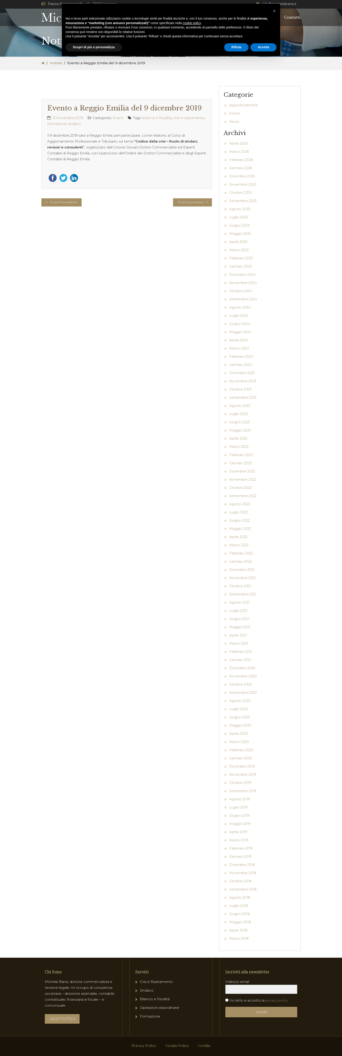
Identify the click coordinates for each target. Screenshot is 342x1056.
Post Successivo (191, 202)
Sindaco (146, 990)
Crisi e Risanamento (156, 981)
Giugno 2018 (239, 914)
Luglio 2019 (238, 807)
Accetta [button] (263, 47)
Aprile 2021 (238, 635)
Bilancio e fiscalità (155, 999)
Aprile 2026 (238, 143)
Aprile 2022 (238, 537)
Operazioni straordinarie (159, 1007)
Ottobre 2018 (240, 881)
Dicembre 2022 (242, 471)
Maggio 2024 (240, 332)
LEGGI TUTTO (62, 1019)
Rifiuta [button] (236, 47)
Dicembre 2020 (242, 668)
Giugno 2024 (239, 323)
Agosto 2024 (240, 307)
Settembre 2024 (243, 299)
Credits (204, 1046)
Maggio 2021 (239, 627)
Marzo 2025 (239, 250)
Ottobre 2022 (240, 487)
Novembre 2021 (242, 578)
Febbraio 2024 (241, 356)
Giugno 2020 (239, 717)
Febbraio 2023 (241, 455)
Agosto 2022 (239, 504)
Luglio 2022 (238, 512)
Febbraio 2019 (241, 848)
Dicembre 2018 (242, 864)
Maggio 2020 (240, 725)
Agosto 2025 (239, 209)
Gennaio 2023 (240, 463)
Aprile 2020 (238, 733)
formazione (56, 124)
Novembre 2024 (243, 283)
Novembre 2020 (243, 676)
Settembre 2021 (242, 594)
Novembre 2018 (242, 873)
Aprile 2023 (238, 438)
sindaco (74, 124)
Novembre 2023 (242, 381)
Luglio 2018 (238, 905)
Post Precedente (63, 202)
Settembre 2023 (242, 397)
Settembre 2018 (242, 889)
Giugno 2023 (239, 422)
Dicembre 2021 (241, 569)
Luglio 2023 (238, 414)
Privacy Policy (144, 1046)
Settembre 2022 (242, 496)
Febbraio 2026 (241, 160)
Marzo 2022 (239, 545)
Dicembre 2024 (242, 274)
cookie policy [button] (192, 23)
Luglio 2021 (238, 610)
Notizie (56, 63)
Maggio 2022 (240, 528)
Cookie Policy (177, 1046)
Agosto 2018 (239, 897)
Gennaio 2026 (240, 168)
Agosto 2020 (240, 701)
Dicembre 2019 (242, 766)
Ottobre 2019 (240, 783)
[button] (274, 11)
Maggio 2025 (240, 233)
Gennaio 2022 (240, 561)
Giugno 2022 (239, 520)
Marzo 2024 (239, 348)
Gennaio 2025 (240, 266)
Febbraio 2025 (241, 258)
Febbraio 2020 (241, 750)
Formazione (150, 1016)
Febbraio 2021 (240, 651)
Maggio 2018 (240, 922)
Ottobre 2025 (240, 192)
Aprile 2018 (238, 930)
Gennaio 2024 (240, 364)
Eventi (118, 118)
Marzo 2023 (239, 446)
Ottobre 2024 (240, 291)
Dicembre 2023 (242, 373)
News (234, 121)
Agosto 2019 (239, 799)
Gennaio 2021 (240, 660)
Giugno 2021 (239, 619)
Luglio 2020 (238, 709)
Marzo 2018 (239, 938)
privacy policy (276, 1000)
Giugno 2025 (239, 225)
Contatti (292, 17)
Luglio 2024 (238, 315)
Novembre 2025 (242, 184)
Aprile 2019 (238, 832)
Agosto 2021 (239, 602)
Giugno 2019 (239, 815)
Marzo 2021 (238, 643)
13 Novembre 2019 (67, 118)
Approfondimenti (243, 105)
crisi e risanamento (188, 118)
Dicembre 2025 (242, 176)
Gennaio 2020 (240, 758)
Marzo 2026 (239, 151)
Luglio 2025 (238, 217)
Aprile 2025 (238, 242)
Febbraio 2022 (241, 553)
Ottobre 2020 (240, 684)
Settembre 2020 (243, 692)
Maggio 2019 (240, 823)
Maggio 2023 (240, 430)
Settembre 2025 (243, 201)
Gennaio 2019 (240, 856)
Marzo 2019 (238, 840)
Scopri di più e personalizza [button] (94, 47)
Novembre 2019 (242, 774)
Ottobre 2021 (240, 586)
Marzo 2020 (239, 742)
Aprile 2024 (238, 340)
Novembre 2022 (242, 479)
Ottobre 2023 (240, 389)
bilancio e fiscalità (157, 118)
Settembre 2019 (242, 791)
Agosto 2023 (239, 405)
